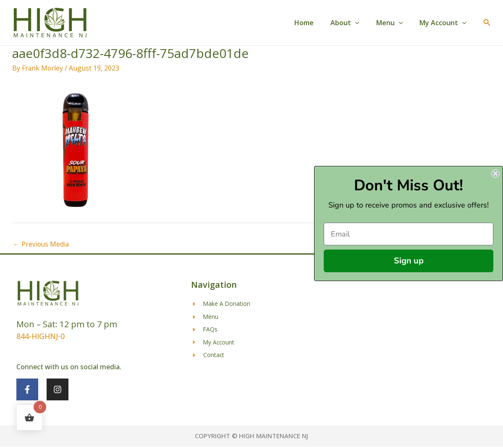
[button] (363, 22)
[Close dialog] (495, 173)
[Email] (408, 234)
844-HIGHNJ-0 (40, 336)
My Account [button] (444, 22)
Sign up (409, 260)
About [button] (353, 22)
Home (315, 22)
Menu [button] (394, 22)
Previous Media (41, 244)
